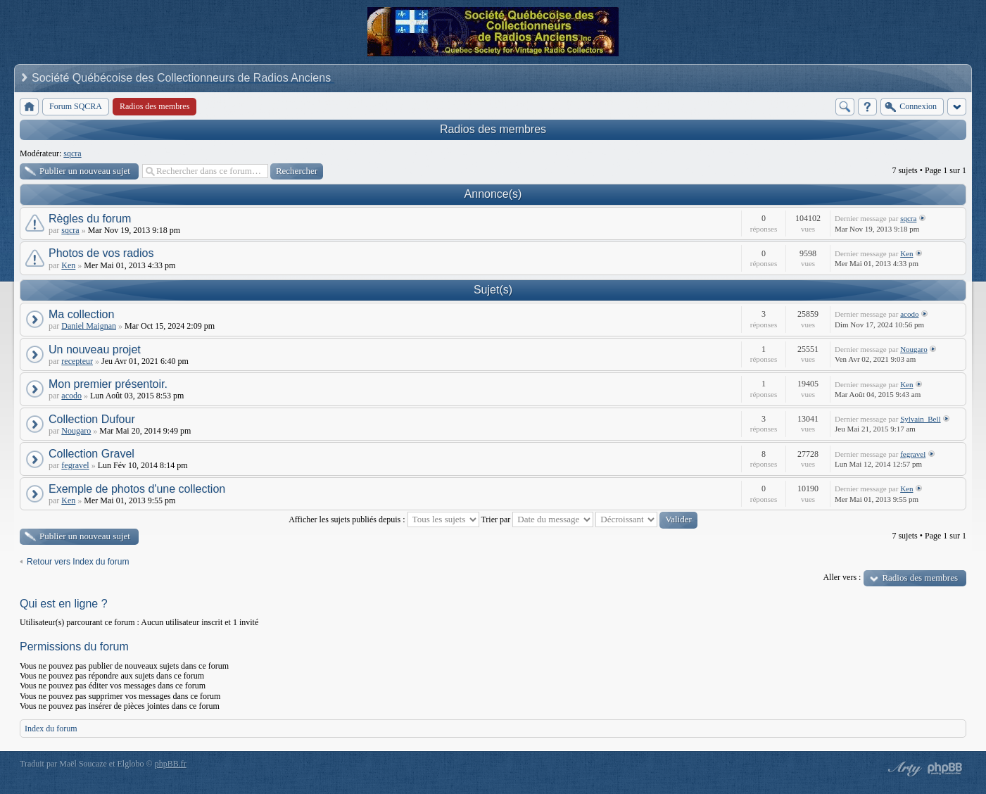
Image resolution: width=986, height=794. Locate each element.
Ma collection (81, 314)
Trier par (537, 519)
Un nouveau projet (95, 349)
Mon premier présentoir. (108, 384)
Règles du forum (90, 219)
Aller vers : (842, 577)
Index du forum (51, 728)
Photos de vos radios (101, 253)
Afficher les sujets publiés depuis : (384, 519)
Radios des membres (493, 129)
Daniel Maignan (88, 326)
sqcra (72, 153)
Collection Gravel (91, 454)
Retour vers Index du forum (78, 561)
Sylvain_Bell (920, 419)
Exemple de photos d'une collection (137, 489)
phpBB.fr (171, 764)
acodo (909, 314)
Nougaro (914, 349)
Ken (68, 265)
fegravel (75, 465)
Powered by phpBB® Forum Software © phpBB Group (945, 769)
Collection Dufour (92, 419)
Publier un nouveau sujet (84, 170)
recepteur (77, 361)
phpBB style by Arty (903, 769)
